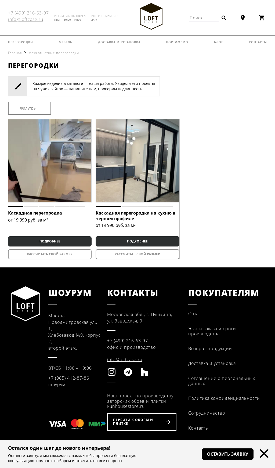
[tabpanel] (49, 160)
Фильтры (28, 108)
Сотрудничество (206, 413)
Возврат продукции (210, 348)
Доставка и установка (119, 42)
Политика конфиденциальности (224, 398)
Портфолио (177, 42)
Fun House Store (151, 16)
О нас (194, 314)
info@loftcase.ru (25, 19)
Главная (15, 52)
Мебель (65, 42)
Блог (218, 42)
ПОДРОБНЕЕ (49, 241)
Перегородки (20, 42)
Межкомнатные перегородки (53, 52)
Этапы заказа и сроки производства (212, 331)
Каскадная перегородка (35, 213)
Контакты (258, 42)
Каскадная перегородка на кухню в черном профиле (135, 216)
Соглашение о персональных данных (221, 380)
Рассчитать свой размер (50, 254)
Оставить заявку (227, 454)
